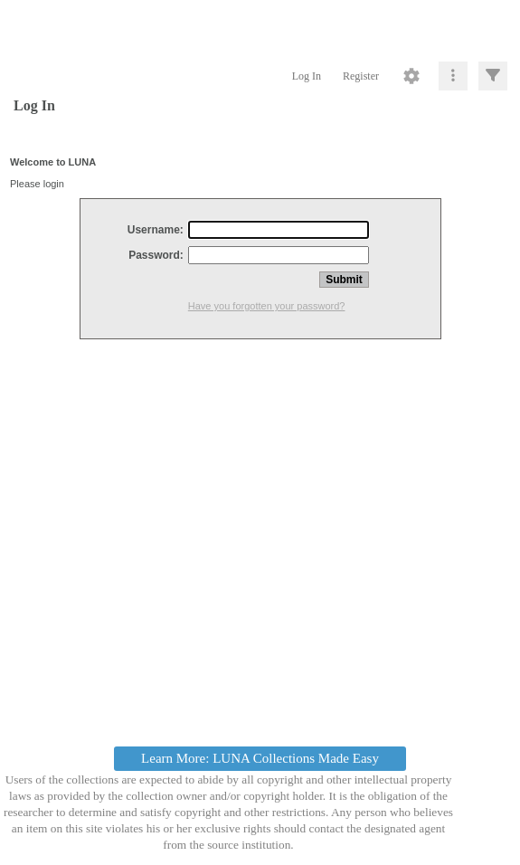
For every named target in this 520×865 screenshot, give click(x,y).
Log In (306, 76)
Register (361, 76)
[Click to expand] (492, 76)
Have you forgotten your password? (266, 305)
